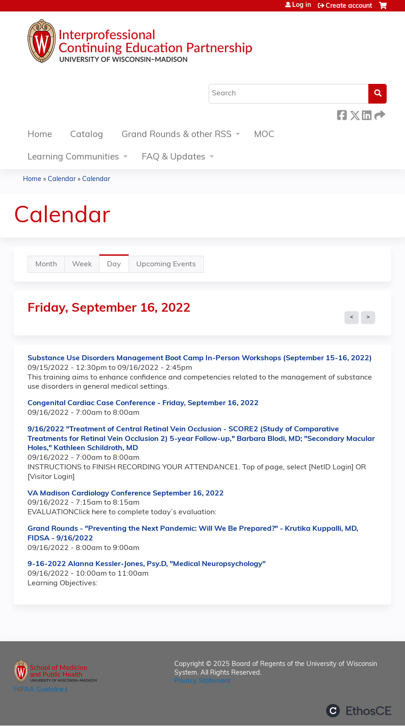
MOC (264, 135)
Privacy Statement (202, 681)
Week (82, 264)
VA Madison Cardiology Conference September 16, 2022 (126, 493)
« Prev (351, 317)
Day (118, 266)
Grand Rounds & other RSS (177, 135)
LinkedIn (366, 114)
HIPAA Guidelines (40, 690)
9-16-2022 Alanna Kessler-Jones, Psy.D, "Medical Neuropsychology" (147, 564)
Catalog (86, 135)
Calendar (62, 179)
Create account (349, 6)
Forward (378, 114)
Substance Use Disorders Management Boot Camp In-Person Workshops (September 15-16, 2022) (200, 358)
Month (46, 264)
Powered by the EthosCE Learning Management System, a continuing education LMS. (358, 710)
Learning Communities (73, 157)
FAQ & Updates (173, 157)
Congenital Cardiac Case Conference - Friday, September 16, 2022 (143, 403)
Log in (301, 5)
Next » (368, 317)
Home (40, 135)
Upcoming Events (166, 264)
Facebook (341, 114)
